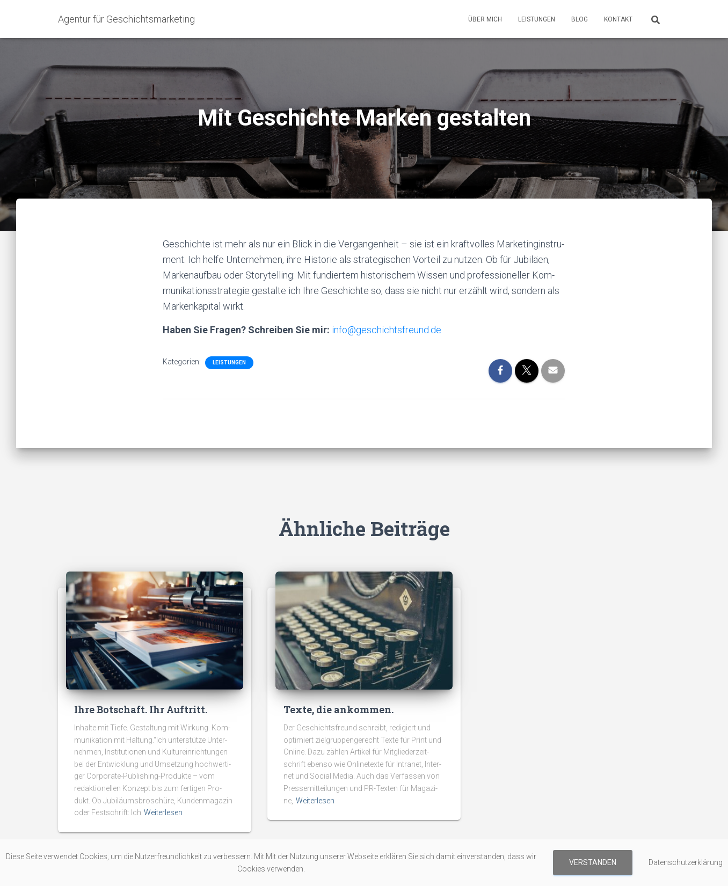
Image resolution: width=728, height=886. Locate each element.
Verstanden (592, 862)
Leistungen (536, 19)
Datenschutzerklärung (686, 862)
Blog (579, 19)
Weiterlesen (163, 812)
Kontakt (618, 19)
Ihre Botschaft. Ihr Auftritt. (140, 709)
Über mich (485, 19)
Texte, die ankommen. (338, 709)
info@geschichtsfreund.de (386, 329)
